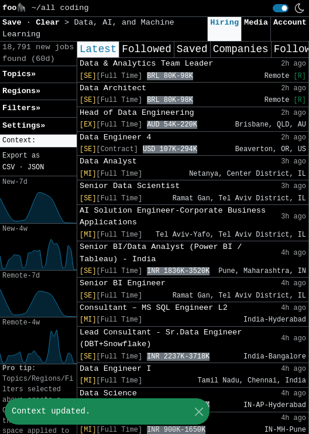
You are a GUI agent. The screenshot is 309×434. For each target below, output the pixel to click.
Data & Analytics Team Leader (146, 63)
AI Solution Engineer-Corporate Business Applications (173, 216)
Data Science (108, 393)
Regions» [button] (21, 91)
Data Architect (113, 88)
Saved (192, 49)
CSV (8, 167)
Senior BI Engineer (123, 283)
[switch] (281, 8)
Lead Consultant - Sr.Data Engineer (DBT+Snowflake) (161, 338)
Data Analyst (108, 161)
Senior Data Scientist (130, 186)
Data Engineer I (115, 368)
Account (290, 22)
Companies (241, 49)
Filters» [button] (21, 108)
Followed (146, 49)
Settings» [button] (23, 125)
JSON (36, 167)
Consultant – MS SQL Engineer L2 (154, 307)
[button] (38, 141)
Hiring (224, 22)
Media (256, 22)
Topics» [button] (19, 74)
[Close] (199, 411)
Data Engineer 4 (115, 137)
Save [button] (14, 22)
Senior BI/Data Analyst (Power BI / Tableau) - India (161, 252)
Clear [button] (50, 22)
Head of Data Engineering (137, 112)
